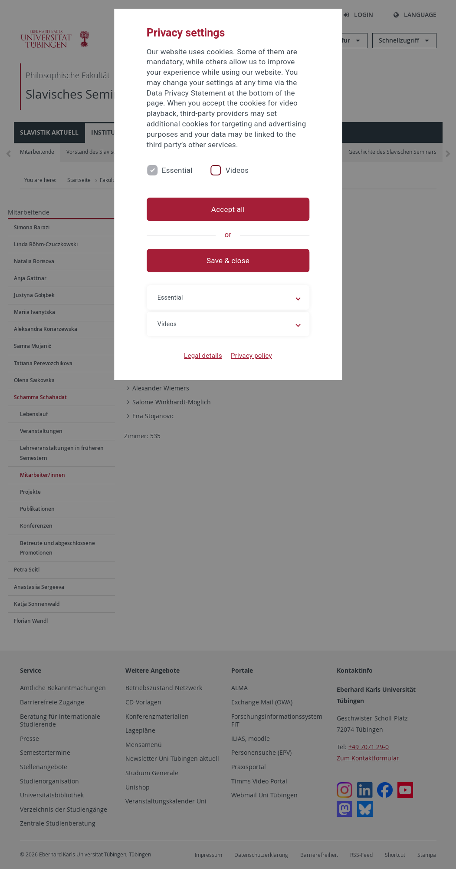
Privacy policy (251, 356)
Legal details (203, 356)
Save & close (228, 260)
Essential (177, 170)
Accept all (228, 209)
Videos (237, 170)
